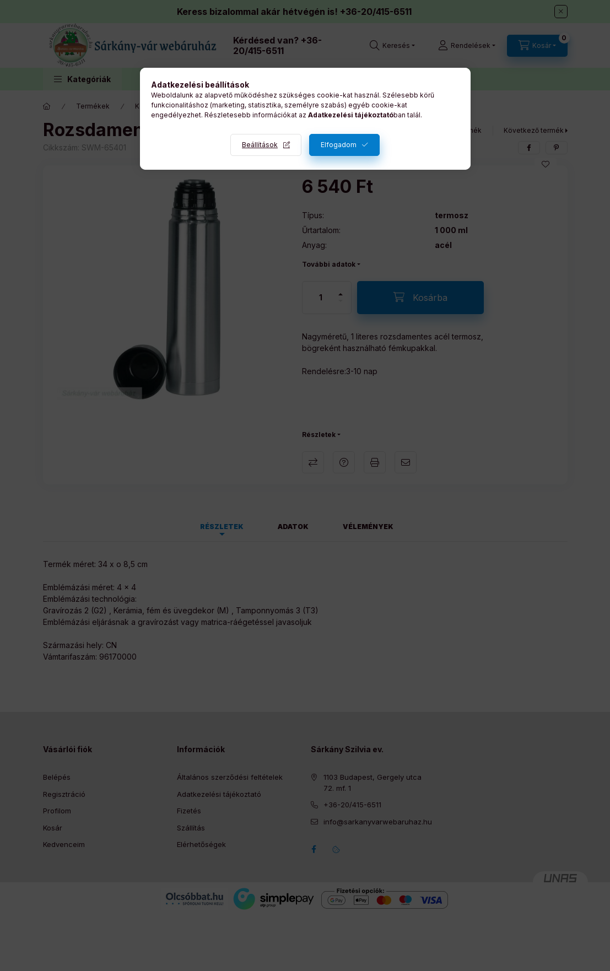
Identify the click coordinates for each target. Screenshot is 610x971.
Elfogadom (339, 145)
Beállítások (260, 145)
